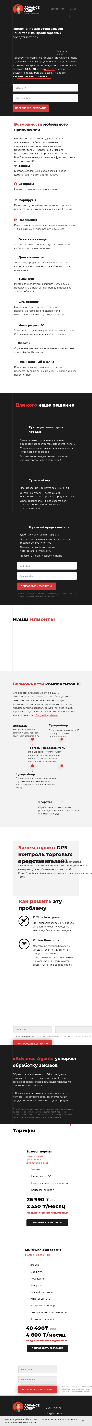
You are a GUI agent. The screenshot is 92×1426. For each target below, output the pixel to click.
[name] (45, 88)
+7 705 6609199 (53, 1408)
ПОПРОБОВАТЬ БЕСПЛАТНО (30, 108)
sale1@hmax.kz (53, 1413)
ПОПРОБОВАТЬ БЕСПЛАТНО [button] (47, 1222)
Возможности (57, 9)
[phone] (45, 98)
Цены (73, 9)
